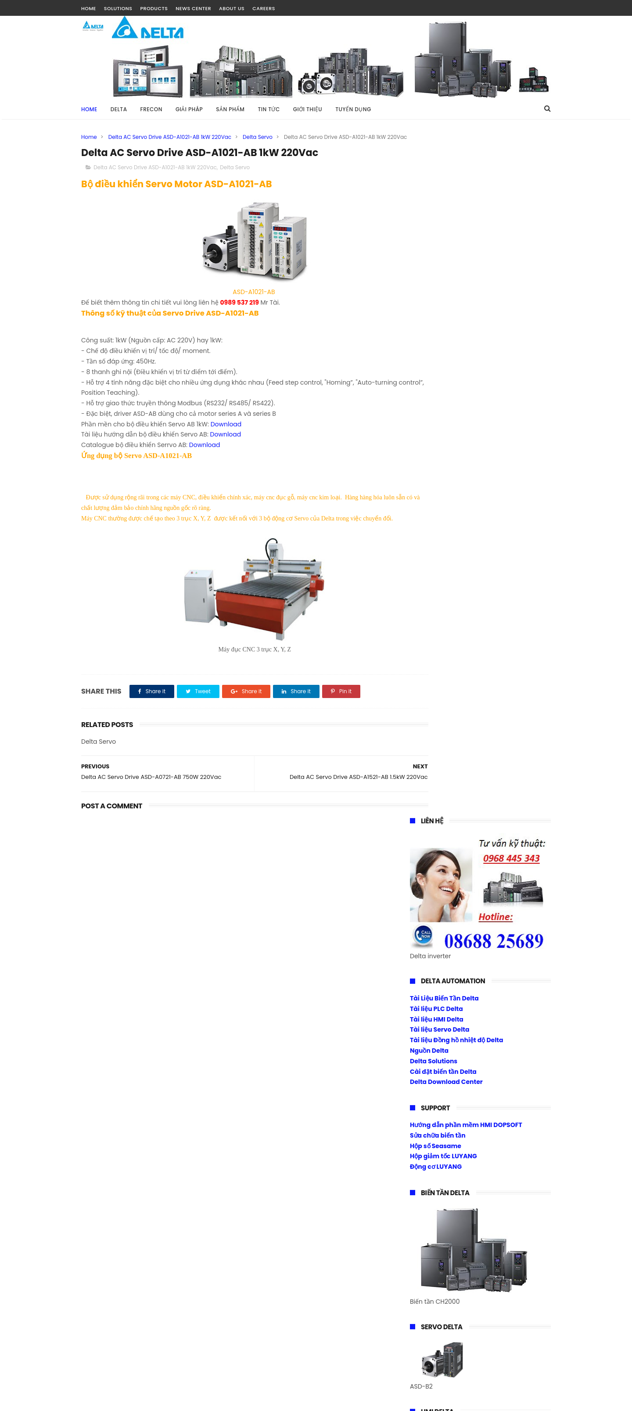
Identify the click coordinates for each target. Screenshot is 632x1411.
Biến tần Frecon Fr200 (443, 945)
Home (89, 109)
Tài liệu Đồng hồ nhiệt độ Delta (456, 359)
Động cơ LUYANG (436, 485)
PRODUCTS (154, 8)
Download (226, 433)
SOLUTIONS (118, 8)
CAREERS (263, 8)
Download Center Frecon (449, 987)
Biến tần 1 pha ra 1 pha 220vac (456, 956)
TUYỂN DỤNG (353, 109)
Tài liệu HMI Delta (436, 338)
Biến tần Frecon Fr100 (442, 935)
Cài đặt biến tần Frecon (445, 977)
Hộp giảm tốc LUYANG (443, 475)
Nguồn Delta (429, 369)
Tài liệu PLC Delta (436, 327)
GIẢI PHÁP (189, 109)
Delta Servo (258, 137)
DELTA (119, 109)
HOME (88, 8)
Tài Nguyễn (98, 1400)
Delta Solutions (433, 379)
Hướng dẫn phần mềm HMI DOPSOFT (466, 444)
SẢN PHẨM (230, 109)
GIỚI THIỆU (307, 109)
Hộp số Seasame (435, 464)
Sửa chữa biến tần (438, 454)
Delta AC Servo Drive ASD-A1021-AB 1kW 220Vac (169, 137)
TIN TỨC (269, 109)
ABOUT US (231, 8)
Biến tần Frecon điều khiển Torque (462, 966)
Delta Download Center (446, 400)
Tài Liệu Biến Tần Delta (444, 317)
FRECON (151, 109)
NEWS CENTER (193, 8)
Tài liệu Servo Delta (440, 348)
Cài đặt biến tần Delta (443, 390)
